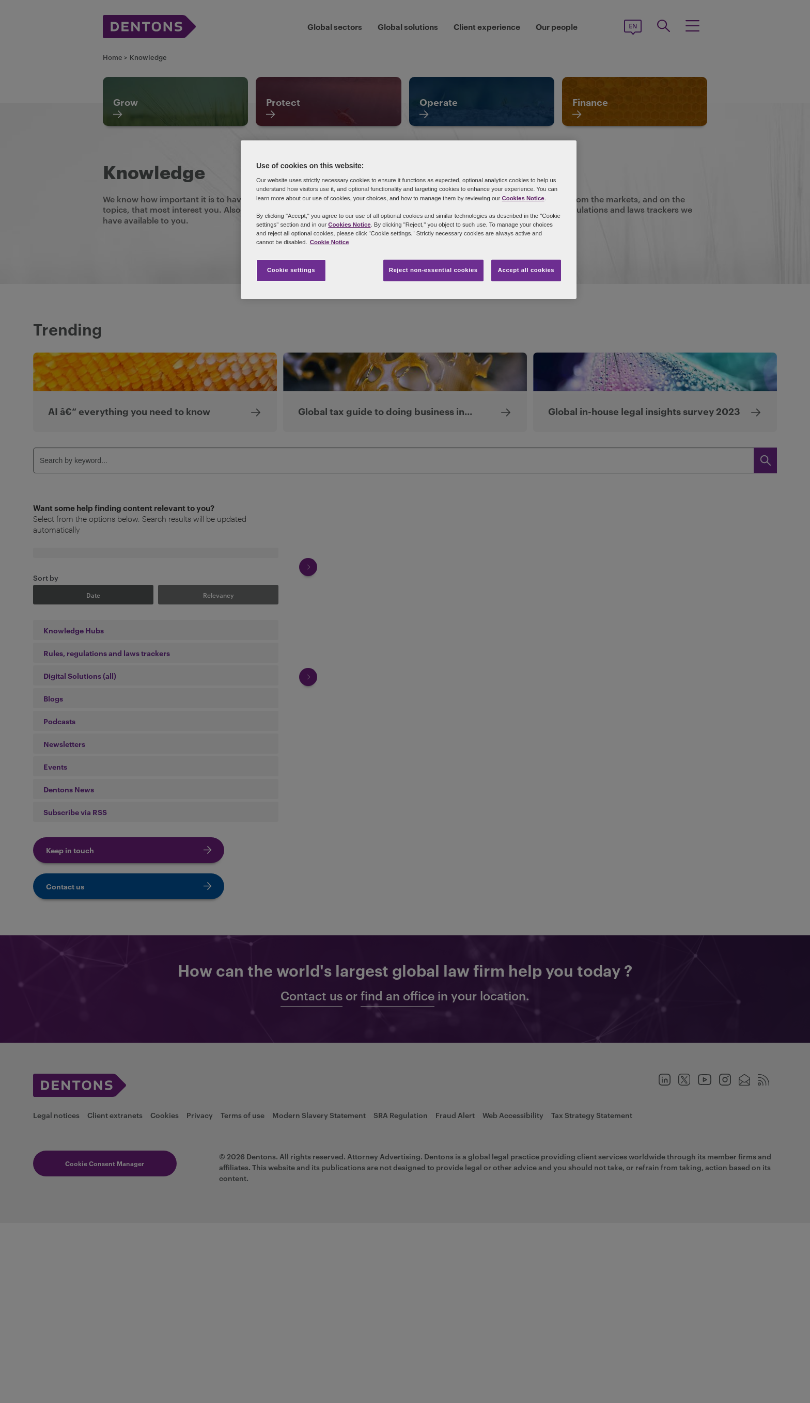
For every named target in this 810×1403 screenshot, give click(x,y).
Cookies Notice (523, 198)
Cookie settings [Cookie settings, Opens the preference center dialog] (291, 270)
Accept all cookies (526, 270)
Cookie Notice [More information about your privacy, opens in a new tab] (329, 242)
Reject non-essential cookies (433, 270)
